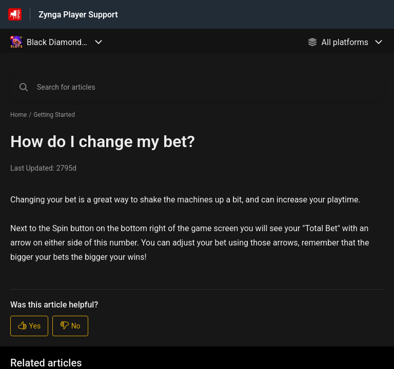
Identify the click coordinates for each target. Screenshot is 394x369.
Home (18, 114)
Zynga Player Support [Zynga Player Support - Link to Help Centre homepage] (77, 14)
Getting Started (54, 114)
